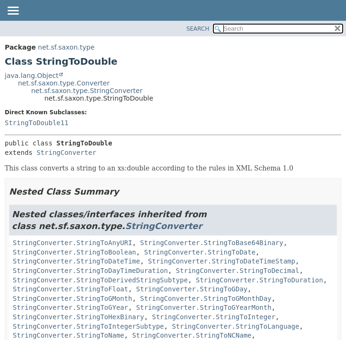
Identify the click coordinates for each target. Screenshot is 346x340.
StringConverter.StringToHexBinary (78, 317)
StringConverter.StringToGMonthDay (205, 298)
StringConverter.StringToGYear (70, 307)
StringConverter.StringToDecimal (237, 270)
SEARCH (198, 29)
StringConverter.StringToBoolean (74, 252)
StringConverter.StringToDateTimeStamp (221, 261)
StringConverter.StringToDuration (259, 280)
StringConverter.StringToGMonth (72, 298)
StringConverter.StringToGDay (191, 289)
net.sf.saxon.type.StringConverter (87, 90)
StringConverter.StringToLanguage (235, 326)
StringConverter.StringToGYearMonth (203, 307)
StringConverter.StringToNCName (192, 335)
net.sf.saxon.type (66, 47)
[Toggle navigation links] (13, 11)
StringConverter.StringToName (68, 335)
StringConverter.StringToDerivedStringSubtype (100, 280)
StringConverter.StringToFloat (70, 289)
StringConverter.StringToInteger (213, 317)
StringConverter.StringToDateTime (76, 261)
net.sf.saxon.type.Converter (64, 83)
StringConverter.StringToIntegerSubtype (88, 326)
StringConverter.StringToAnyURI (72, 242)
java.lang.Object (32, 75)
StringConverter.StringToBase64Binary (211, 242)
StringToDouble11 (36, 123)
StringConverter (66, 152)
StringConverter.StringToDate (199, 252)
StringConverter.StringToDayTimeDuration (90, 270)
